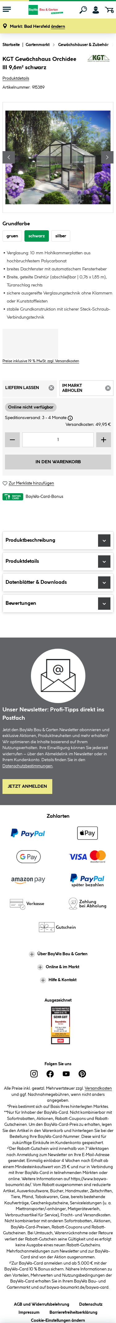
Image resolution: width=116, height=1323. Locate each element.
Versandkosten (98, 1088)
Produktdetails (15, 78)
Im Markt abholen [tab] (88, 389)
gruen (12, 236)
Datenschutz (90, 1303)
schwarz (36, 236)
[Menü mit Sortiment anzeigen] (6, 10)
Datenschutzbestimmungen (27, 766)
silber (60, 236)
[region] (58, 157)
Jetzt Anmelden (27, 786)
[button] (37, 26)
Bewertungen (58, 603)
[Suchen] (83, 10)
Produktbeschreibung (58, 540)
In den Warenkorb (58, 462)
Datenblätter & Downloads (58, 582)
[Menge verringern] (12, 439)
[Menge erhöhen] (103, 439)
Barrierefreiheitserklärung (73, 1311)
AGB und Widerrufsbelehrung (41, 1303)
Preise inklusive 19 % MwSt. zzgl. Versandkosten (40, 361)
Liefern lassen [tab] (31, 389)
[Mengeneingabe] (58, 439)
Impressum (29, 1311)
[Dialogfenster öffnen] (70, 418)
